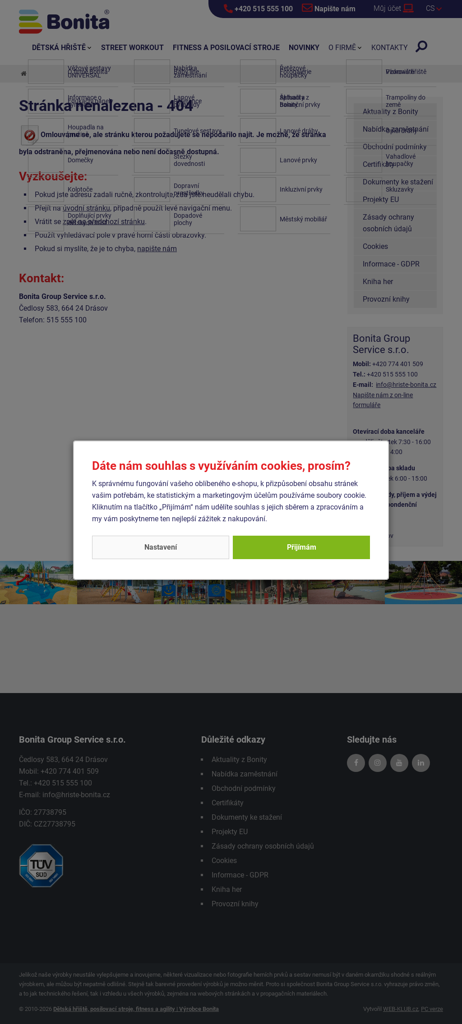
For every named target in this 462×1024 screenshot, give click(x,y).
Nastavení (160, 547)
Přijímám (301, 547)
